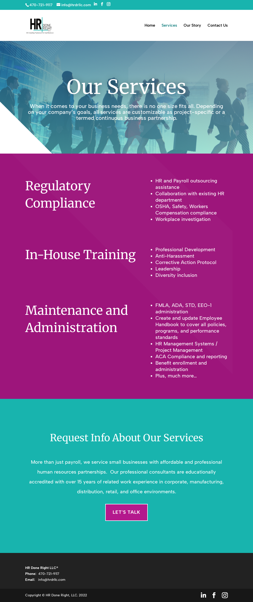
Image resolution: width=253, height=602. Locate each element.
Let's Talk (126, 512)
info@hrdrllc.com (51, 580)
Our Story (192, 26)
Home (150, 26)
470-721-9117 (48, 574)
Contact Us (218, 26)
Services (169, 26)
